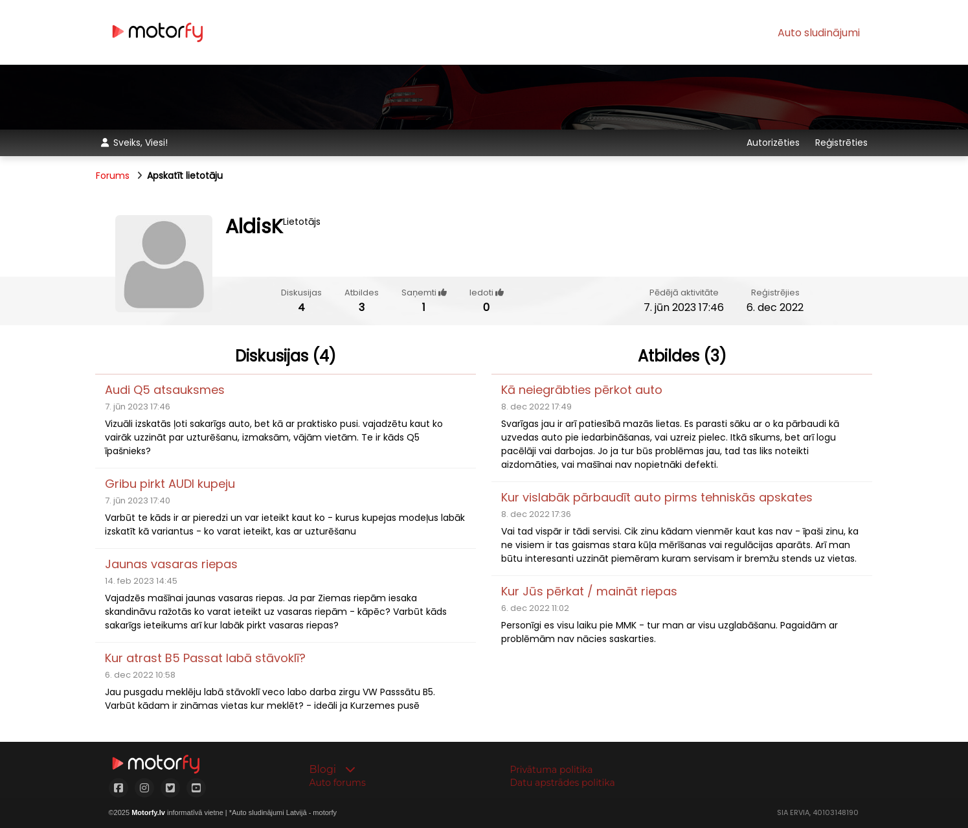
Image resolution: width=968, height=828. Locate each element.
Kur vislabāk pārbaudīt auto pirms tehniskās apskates (657, 497)
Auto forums (338, 782)
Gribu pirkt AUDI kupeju (170, 484)
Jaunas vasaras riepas (171, 564)
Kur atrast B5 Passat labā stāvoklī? (205, 658)
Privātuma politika (551, 770)
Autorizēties (774, 142)
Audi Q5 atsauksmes (165, 390)
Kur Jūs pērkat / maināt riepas (589, 591)
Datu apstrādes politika (562, 782)
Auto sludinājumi (819, 32)
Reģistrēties (841, 142)
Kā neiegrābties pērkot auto (581, 390)
